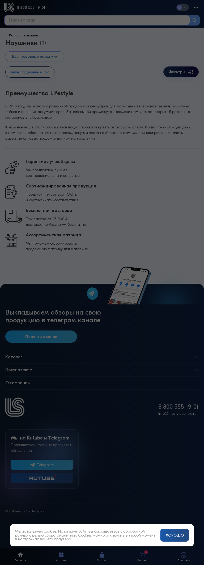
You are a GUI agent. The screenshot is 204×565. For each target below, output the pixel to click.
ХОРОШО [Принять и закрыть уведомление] (175, 535)
